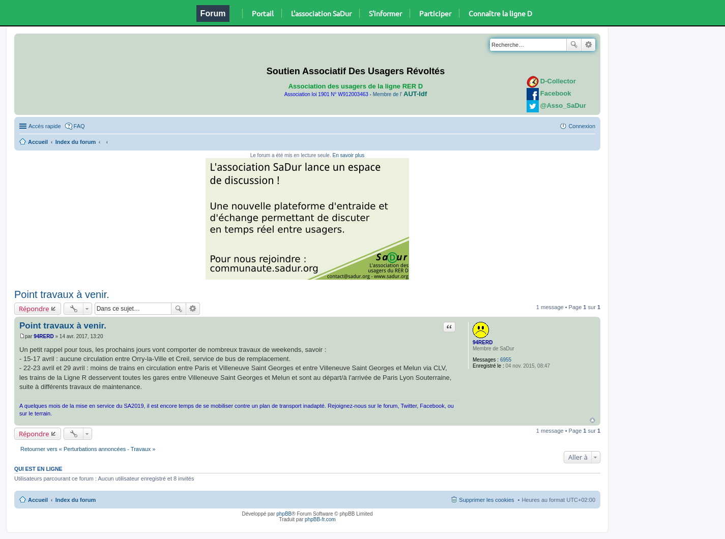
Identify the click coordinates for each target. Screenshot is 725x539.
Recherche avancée (588, 45)
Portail (263, 13)
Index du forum (75, 142)
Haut (592, 420)
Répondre (34, 308)
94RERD (482, 342)
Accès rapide (44, 126)
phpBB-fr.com (320, 519)
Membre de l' (400, 94)
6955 (505, 360)
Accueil (38, 142)
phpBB (284, 514)
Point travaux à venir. (61, 294)
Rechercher (574, 45)
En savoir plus (348, 155)
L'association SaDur (321, 13)
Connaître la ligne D (500, 13)
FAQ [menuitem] (79, 126)
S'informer (385, 13)
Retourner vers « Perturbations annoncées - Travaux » (87, 449)
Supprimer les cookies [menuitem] (486, 500)
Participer (435, 13)
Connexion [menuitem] (581, 126)
